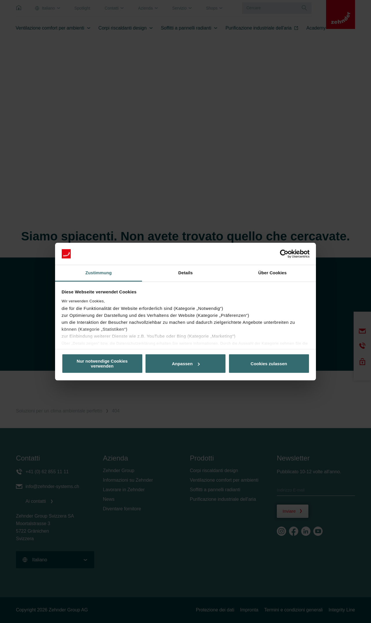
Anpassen (186, 363)
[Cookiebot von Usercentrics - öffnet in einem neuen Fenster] (284, 253)
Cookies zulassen (269, 363)
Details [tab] (185, 273)
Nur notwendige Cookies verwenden (102, 363)
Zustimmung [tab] (99, 273)
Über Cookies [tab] (272, 273)
